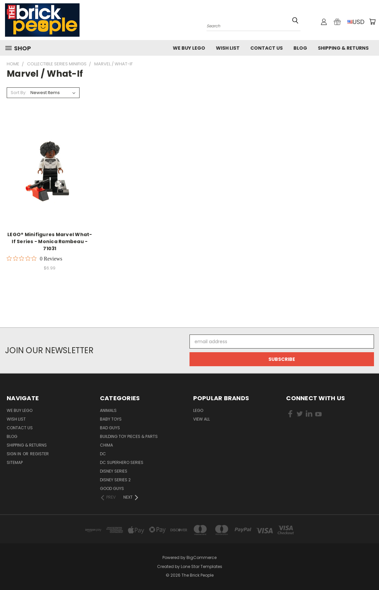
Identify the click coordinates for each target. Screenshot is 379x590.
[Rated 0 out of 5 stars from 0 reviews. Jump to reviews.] (34, 258)
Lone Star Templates (201, 566)
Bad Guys (110, 428)
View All (201, 419)
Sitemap (15, 462)
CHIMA (106, 445)
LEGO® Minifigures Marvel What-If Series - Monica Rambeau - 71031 (49, 241)
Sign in (14, 454)
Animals (108, 410)
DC (103, 454)
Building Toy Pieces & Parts (129, 436)
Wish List (228, 48)
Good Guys (112, 488)
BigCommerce (201, 557)
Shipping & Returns (343, 48)
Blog (300, 48)
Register (39, 454)
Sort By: (18, 92)
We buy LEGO (189, 48)
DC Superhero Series (121, 462)
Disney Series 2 (115, 480)
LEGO (198, 410)
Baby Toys (111, 419)
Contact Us (266, 48)
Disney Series (113, 471)
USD (355, 22)
